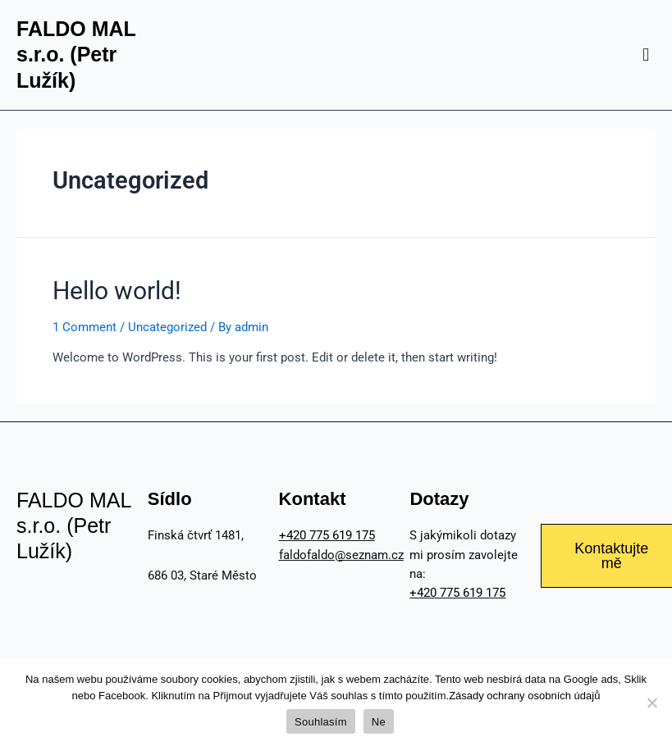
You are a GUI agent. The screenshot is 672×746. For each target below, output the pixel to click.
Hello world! (117, 290)
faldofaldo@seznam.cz (341, 555)
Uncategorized (167, 327)
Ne (379, 722)
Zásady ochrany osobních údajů (524, 695)
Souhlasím (321, 722)
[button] (646, 54)
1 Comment (85, 327)
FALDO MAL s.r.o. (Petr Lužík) (75, 54)
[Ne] (651, 702)
